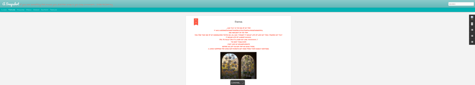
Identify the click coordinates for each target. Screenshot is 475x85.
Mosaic (29, 10)
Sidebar (36, 10)
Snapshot (44, 10)
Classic (4, 10)
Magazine (20, 10)
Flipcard (12, 10)
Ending (238, 12)
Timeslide (53, 10)
